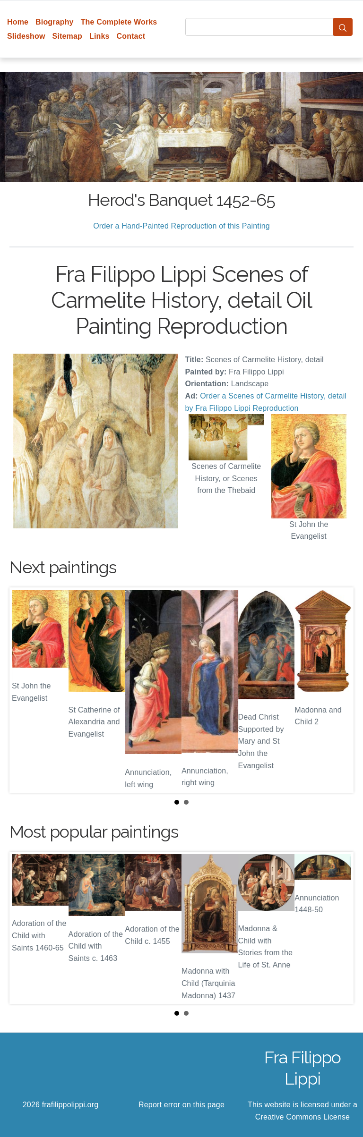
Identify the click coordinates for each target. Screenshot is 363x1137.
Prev (24, 689)
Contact (131, 36)
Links (99, 36)
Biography (54, 22)
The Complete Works (119, 22)
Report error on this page (181, 1105)
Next (338, 689)
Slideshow (26, 36)
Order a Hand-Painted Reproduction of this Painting (181, 226)
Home (17, 22)
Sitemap (67, 36)
